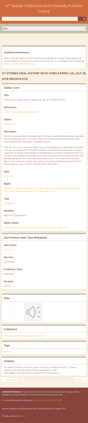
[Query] (44, 19)
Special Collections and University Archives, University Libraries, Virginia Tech (35, 227)
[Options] (80, 19)
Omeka (22, 416)
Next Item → (80, 380)
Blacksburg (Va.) (10, 124)
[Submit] (84, 19)
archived (7, 352)
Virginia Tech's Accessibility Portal (20, 64)
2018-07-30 (9, 176)
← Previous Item (10, 380)
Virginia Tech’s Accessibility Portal (47, 400)
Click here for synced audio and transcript (21, 112)
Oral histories (9, 203)
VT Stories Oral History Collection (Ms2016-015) (24, 336)
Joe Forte (8, 250)
